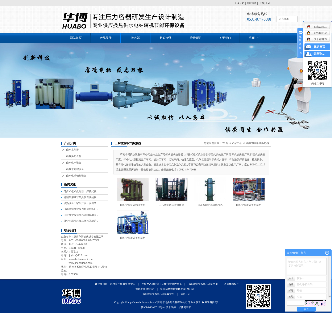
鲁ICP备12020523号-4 (153, 307)
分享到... (319, 53)
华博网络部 (184, 307)
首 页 (225, 143)
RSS (261, 3)
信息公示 (185, 294)
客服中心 (255, 37)
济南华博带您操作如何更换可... (81, 209)
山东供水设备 (73, 162)
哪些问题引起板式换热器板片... (81, 220)
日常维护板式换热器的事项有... (81, 214)
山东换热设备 (73, 156)
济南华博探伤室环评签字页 (203, 284)
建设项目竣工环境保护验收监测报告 (115, 284)
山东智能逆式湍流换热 (132, 204)
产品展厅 (106, 37)
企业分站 (239, 3)
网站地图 (251, 3)
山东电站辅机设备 (76, 175)
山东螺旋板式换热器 (257, 143)
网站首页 (76, 37)
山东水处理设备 (75, 169)
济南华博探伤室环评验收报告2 (177, 289)
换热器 (135, 37)
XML (268, 3)
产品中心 (237, 143)
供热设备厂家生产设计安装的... (81, 203)
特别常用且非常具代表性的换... (81, 197)
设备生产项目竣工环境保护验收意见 (161, 284)
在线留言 (319, 46)
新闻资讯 (165, 37)
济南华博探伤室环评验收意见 (158, 294)
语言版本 (284, 18)
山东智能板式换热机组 (248, 204)
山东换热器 (72, 149)
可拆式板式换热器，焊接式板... (81, 191)
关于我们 (225, 37)
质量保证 (195, 37)
